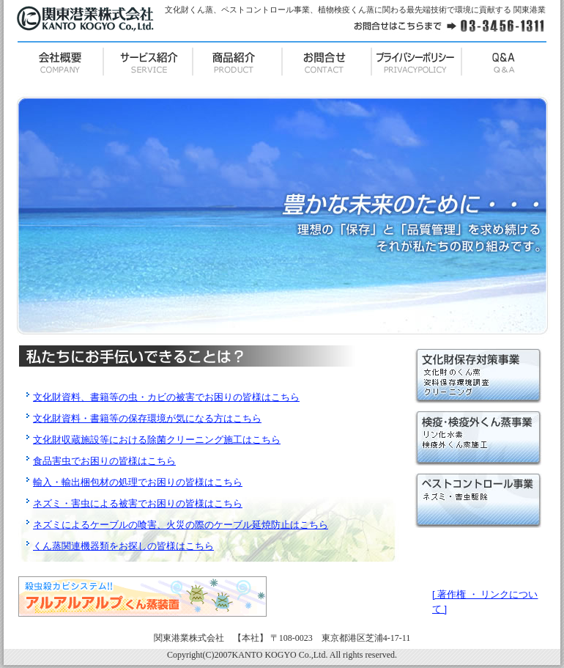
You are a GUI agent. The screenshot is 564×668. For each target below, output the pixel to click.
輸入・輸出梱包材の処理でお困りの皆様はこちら (137, 482)
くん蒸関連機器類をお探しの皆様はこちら (123, 545)
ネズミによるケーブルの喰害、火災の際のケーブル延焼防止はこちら (180, 524)
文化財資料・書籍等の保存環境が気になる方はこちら (147, 418)
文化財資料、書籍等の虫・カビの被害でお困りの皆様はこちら (166, 397)
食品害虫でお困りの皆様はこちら (104, 460)
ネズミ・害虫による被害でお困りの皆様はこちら (137, 503)
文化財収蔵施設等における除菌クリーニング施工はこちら (157, 439)
